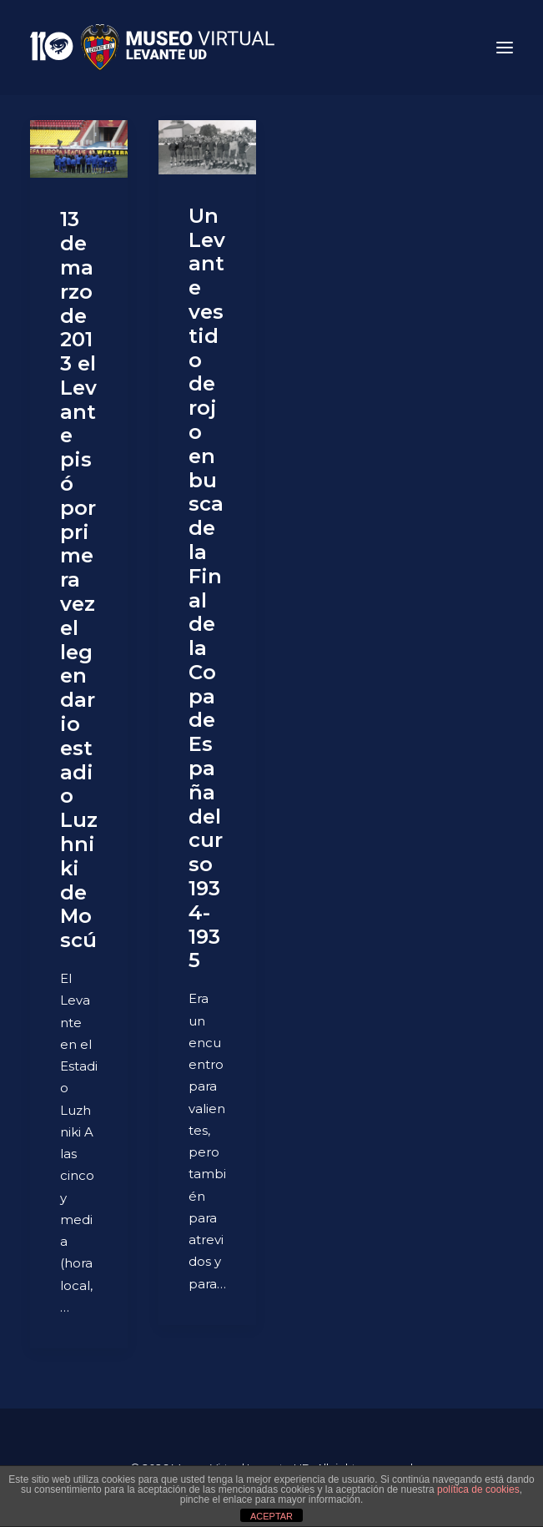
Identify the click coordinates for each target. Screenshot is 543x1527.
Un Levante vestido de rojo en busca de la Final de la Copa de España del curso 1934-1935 (207, 588)
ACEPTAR (271, 1516)
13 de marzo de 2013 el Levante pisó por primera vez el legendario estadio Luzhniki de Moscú (79, 579)
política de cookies (478, 1489)
